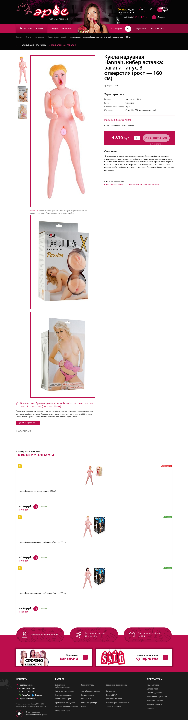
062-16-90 (135, 17)
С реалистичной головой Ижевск (143, 185)
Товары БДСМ (111, 695)
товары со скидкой (132, 657)
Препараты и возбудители (65, 703)
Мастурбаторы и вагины (90, 691)
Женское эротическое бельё (117, 703)
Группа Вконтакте (25, 699)
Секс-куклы (40, 37)
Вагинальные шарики (63, 699)
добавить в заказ (155, 138)
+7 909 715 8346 (26, 692)
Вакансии (150, 709)
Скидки (56, 29)
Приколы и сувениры (89, 703)
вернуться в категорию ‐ (46, 45)
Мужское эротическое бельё (66, 707)
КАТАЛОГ (32, 28)
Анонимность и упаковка (157, 697)
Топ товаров (116, 29)
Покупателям (141, 29)
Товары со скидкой (154, 705)
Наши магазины (158, 29)
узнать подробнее (28, 423)
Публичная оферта (33, 712)
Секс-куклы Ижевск (113, 185)
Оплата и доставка (154, 693)
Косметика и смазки (114, 699)
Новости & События (155, 701)
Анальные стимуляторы (64, 691)
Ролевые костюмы (113, 707)
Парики (83, 707)
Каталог (29, 37)
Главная (19, 37)
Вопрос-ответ (152, 689)
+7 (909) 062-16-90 (26, 689)
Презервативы (86, 699)
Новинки (68, 29)
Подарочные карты (62, 711)
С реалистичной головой (57, 37)
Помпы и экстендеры (63, 695)
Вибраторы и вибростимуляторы (62, 686)
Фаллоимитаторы (87, 685)
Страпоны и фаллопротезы (116, 685)
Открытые (51, 657)
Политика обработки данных (36, 715)
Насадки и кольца (87, 695)
